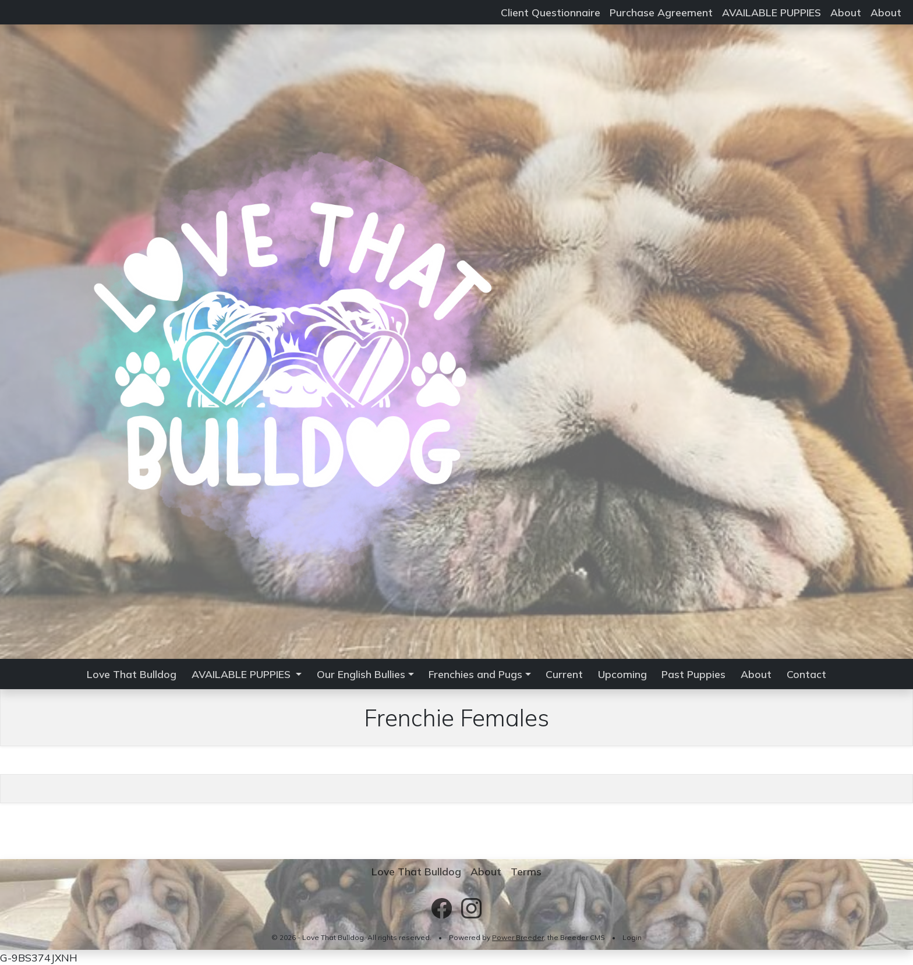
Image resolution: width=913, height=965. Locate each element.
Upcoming (622, 674)
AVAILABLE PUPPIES (771, 12)
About (845, 12)
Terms (526, 871)
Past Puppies (693, 674)
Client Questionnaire (550, 12)
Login (632, 937)
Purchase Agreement (661, 12)
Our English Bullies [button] (361, 674)
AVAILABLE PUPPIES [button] (242, 674)
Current (564, 674)
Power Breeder (518, 937)
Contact (806, 674)
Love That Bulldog (131, 674)
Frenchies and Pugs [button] (475, 674)
